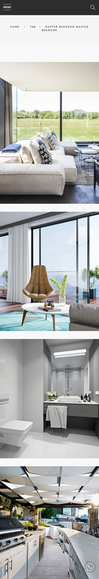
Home (14, 27)
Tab (33, 27)
